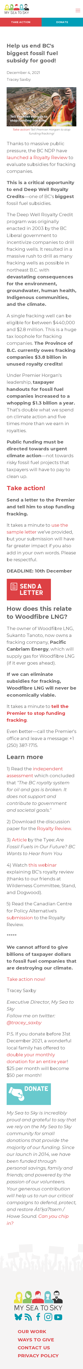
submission (20, 917)
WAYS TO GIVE (36, 1339)
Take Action (20, 22)
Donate (62, 22)
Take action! (21, 129)
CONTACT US (34, 1347)
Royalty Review (54, 828)
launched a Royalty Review (37, 157)
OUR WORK (32, 1331)
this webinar (43, 865)
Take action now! (26, 979)
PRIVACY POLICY (38, 1355)
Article (19, 840)
